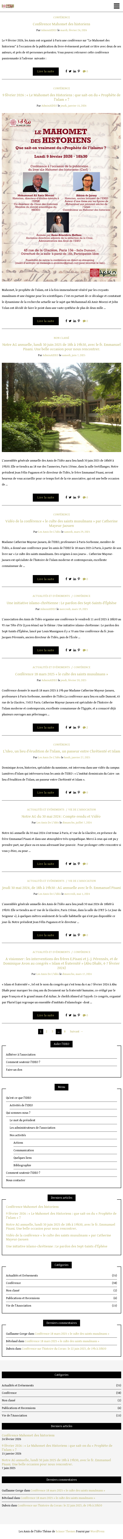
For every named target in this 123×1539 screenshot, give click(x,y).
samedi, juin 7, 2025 (73, 355)
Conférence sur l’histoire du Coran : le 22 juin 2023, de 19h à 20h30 (64, 1348)
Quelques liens (22, 1158)
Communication (23, 1150)
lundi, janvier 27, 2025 (77, 757)
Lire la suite (45, 71)
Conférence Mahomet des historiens (61, 24)
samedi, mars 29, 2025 (77, 532)
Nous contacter (15, 1180)
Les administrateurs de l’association (32, 1128)
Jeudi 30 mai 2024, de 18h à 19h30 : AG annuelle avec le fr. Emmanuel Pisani (61, 888)
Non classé (61, 338)
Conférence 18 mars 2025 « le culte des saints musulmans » (61, 674)
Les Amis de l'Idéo (49, 532)
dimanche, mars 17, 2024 (77, 974)
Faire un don (14, 1069)
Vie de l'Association (82, 809)
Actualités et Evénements (51, 596)
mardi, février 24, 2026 (73, 30)
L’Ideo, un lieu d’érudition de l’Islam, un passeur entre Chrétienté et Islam (61, 751)
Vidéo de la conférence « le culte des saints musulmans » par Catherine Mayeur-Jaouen (61, 523)
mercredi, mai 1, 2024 (77, 894)
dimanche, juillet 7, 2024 (77, 822)
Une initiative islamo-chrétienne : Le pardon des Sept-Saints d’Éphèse (62, 603)
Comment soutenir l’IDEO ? (23, 1062)
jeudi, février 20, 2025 (73, 680)
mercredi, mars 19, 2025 (73, 609)
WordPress (97, 1531)
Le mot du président (22, 1120)
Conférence (61, 17)
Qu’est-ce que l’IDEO (18, 1098)
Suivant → (76, 1031)
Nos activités (18, 1135)
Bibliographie (22, 1165)
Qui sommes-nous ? (18, 1113)
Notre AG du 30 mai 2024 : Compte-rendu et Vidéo (61, 816)
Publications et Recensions (61, 1298)
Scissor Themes (65, 1531)
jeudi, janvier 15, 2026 (73, 105)
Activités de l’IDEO (21, 1105)
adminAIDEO (49, 30)
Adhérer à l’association (20, 1054)
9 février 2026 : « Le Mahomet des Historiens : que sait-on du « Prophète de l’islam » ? (61, 97)
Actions (18, 1142)
